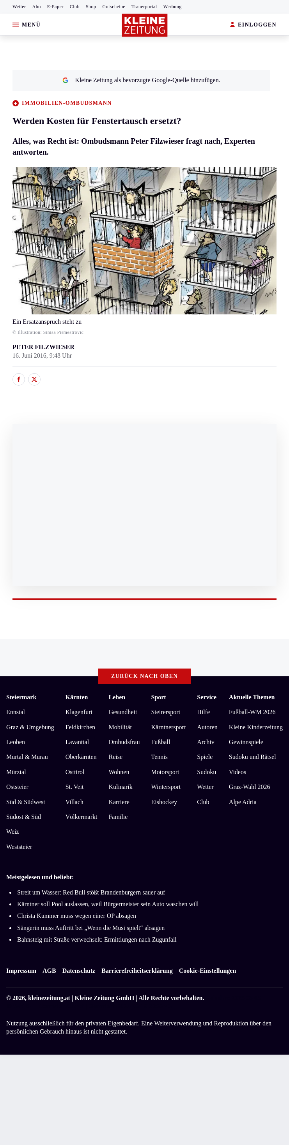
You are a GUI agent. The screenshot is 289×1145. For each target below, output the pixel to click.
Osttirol (75, 772)
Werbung (172, 6)
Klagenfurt (79, 712)
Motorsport (165, 772)
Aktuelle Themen (252, 697)
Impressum (21, 970)
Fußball (160, 742)
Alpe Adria (243, 802)
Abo (36, 6)
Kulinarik (120, 786)
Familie (118, 816)
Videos (237, 772)
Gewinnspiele (246, 742)
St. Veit (75, 786)
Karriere (118, 802)
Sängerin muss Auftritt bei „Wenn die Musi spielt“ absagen (91, 927)
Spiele (205, 756)
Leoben (15, 742)
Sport (158, 697)
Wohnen (118, 772)
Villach (74, 802)
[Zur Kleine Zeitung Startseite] (145, 25)
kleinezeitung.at (49, 998)
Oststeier (17, 786)
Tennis (159, 756)
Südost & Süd (23, 816)
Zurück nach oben (144, 676)
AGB (49, 970)
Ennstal (15, 712)
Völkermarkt (82, 816)
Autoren (207, 727)
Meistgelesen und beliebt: (40, 877)
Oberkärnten (81, 756)
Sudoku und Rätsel (252, 756)
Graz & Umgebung (30, 727)
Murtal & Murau (27, 756)
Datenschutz (78, 970)
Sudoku (206, 772)
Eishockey (164, 802)
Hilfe (203, 712)
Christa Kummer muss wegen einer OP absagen (76, 915)
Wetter (19, 6)
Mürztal (16, 772)
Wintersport (166, 786)
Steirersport (165, 712)
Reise (115, 756)
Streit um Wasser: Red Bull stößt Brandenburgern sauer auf (91, 892)
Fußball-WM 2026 (252, 712)
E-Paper (55, 6)
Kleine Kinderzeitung (256, 727)
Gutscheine (114, 6)
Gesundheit (122, 712)
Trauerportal (144, 6)
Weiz (12, 831)
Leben (116, 697)
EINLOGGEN (253, 25)
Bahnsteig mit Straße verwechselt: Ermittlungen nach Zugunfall (97, 939)
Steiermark (21, 697)
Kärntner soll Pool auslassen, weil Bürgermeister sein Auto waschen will (108, 904)
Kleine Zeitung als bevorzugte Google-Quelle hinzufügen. (141, 80)
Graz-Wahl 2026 (249, 786)
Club (75, 6)
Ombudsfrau (124, 742)
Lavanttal (77, 742)
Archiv (205, 742)
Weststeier (19, 846)
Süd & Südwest (25, 802)
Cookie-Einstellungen (207, 970)
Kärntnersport (168, 727)
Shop (91, 6)
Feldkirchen (80, 727)
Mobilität (120, 727)
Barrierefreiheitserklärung (136, 970)
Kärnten (77, 697)
